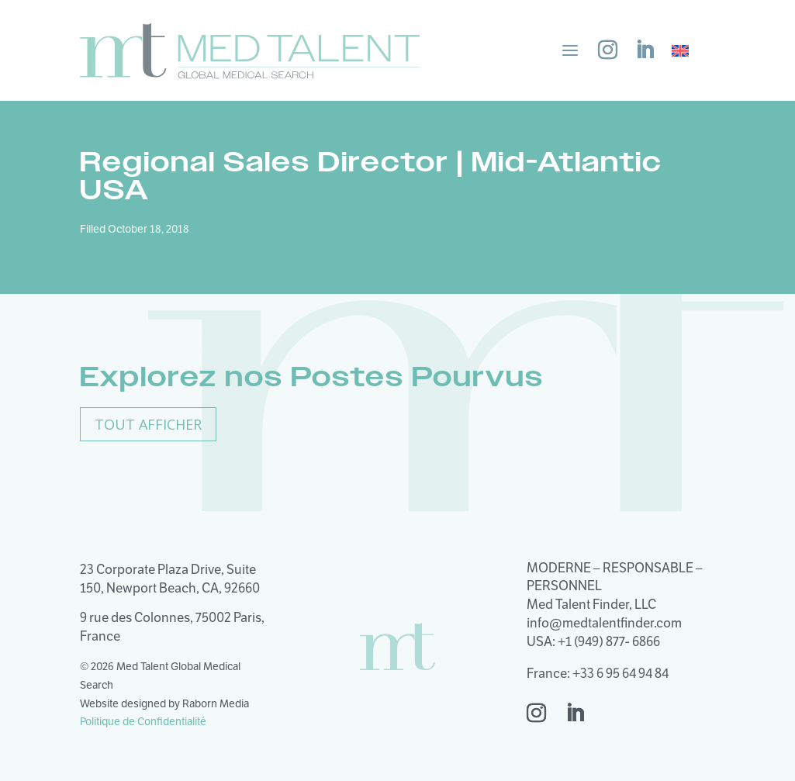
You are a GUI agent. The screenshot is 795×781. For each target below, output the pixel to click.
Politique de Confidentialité (143, 721)
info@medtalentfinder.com (604, 622)
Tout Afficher (148, 424)
